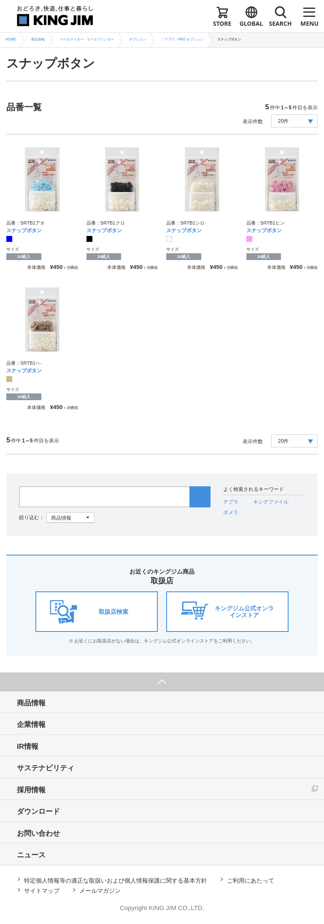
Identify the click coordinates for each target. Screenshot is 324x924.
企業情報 (31, 725)
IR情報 (27, 746)
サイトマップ (41, 890)
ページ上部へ (162, 681)
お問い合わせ (38, 833)
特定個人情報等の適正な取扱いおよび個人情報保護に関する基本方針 (115, 880)
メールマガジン (100, 890)
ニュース (31, 855)
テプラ (230, 502)
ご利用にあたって (250, 880)
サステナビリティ (45, 768)
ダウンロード (38, 811)
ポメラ (230, 512)
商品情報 (31, 703)
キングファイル (271, 502)
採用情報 (31, 790)
